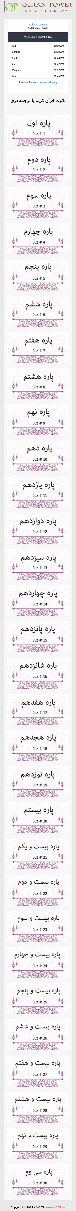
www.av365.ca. (56, 1207)
